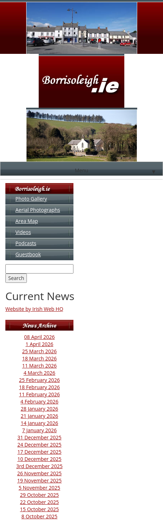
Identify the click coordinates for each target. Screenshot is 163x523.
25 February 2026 (39, 380)
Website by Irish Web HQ (34, 308)
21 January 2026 (39, 415)
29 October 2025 (39, 494)
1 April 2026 (39, 344)
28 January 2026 (39, 408)
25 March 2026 (39, 351)
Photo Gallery (31, 198)
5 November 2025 (39, 487)
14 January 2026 (39, 423)
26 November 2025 (39, 473)
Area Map (26, 221)
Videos (23, 232)
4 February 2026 (39, 401)
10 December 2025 (40, 459)
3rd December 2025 (39, 466)
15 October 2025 (39, 509)
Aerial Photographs (37, 209)
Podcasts (25, 243)
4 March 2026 (40, 372)
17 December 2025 (40, 451)
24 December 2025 (40, 444)
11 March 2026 (39, 365)
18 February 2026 (39, 387)
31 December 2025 (40, 437)
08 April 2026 (39, 336)
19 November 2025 (39, 480)
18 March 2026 (39, 358)
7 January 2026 (39, 430)
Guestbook (28, 254)
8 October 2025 (39, 516)
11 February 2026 (39, 394)
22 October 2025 (39, 502)
